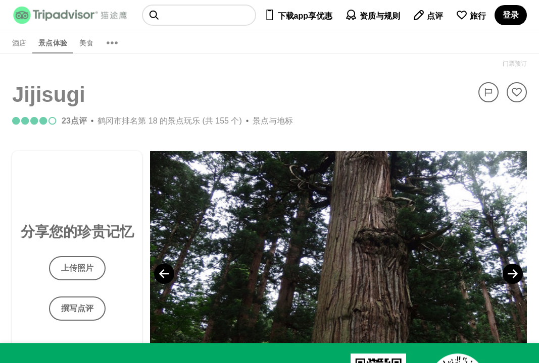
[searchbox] (199, 15)
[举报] (488, 92)
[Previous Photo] (164, 274)
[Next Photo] (513, 274)
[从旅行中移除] (517, 92)
